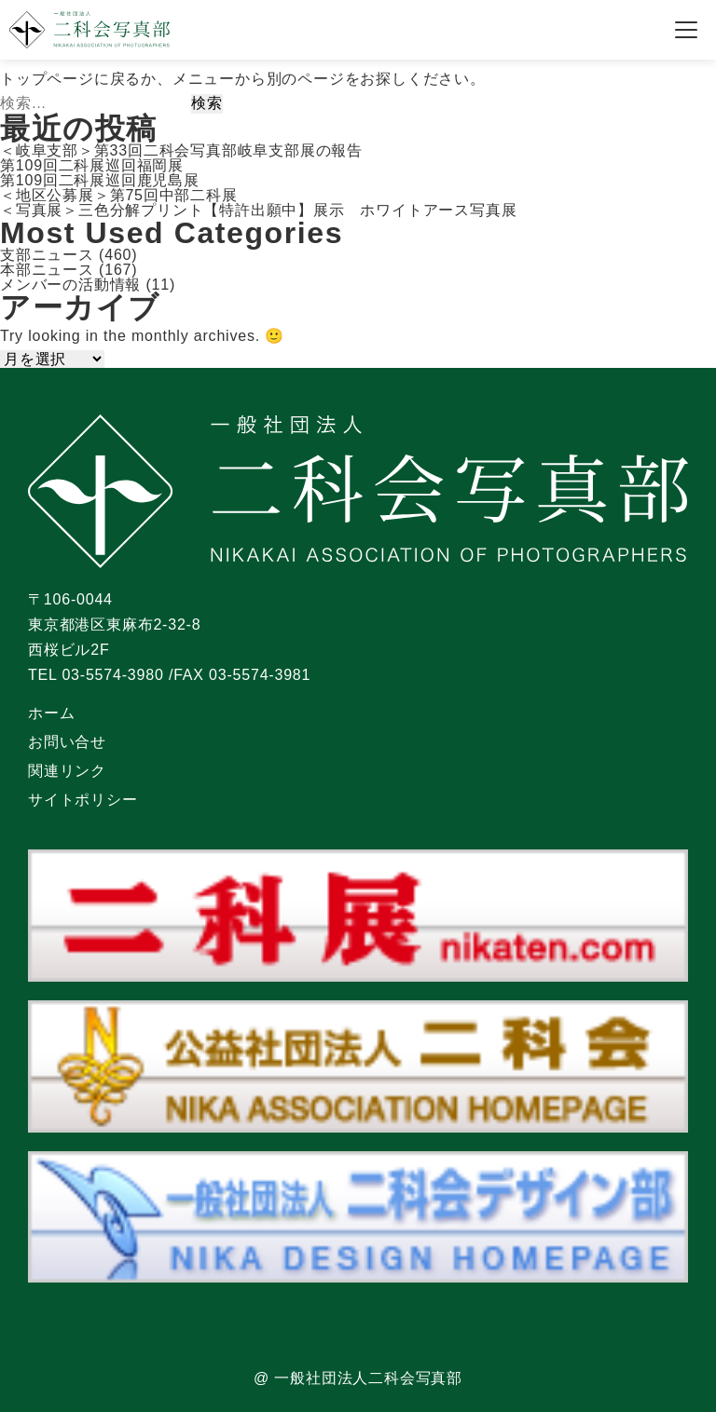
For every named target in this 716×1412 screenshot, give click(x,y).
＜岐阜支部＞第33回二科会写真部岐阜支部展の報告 (181, 150)
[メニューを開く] (686, 29)
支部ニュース (47, 255)
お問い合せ (67, 742)
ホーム (51, 713)
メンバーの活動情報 (70, 284)
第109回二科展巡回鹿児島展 (100, 180)
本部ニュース (47, 270)
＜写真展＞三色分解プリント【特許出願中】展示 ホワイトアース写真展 (258, 210)
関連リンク (67, 771)
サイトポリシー (83, 800)
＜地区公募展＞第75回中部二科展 (119, 195)
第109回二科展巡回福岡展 (92, 165)
